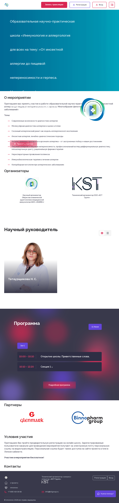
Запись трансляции (54, 5)
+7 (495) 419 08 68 (14, 492)
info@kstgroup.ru (52, 492)
